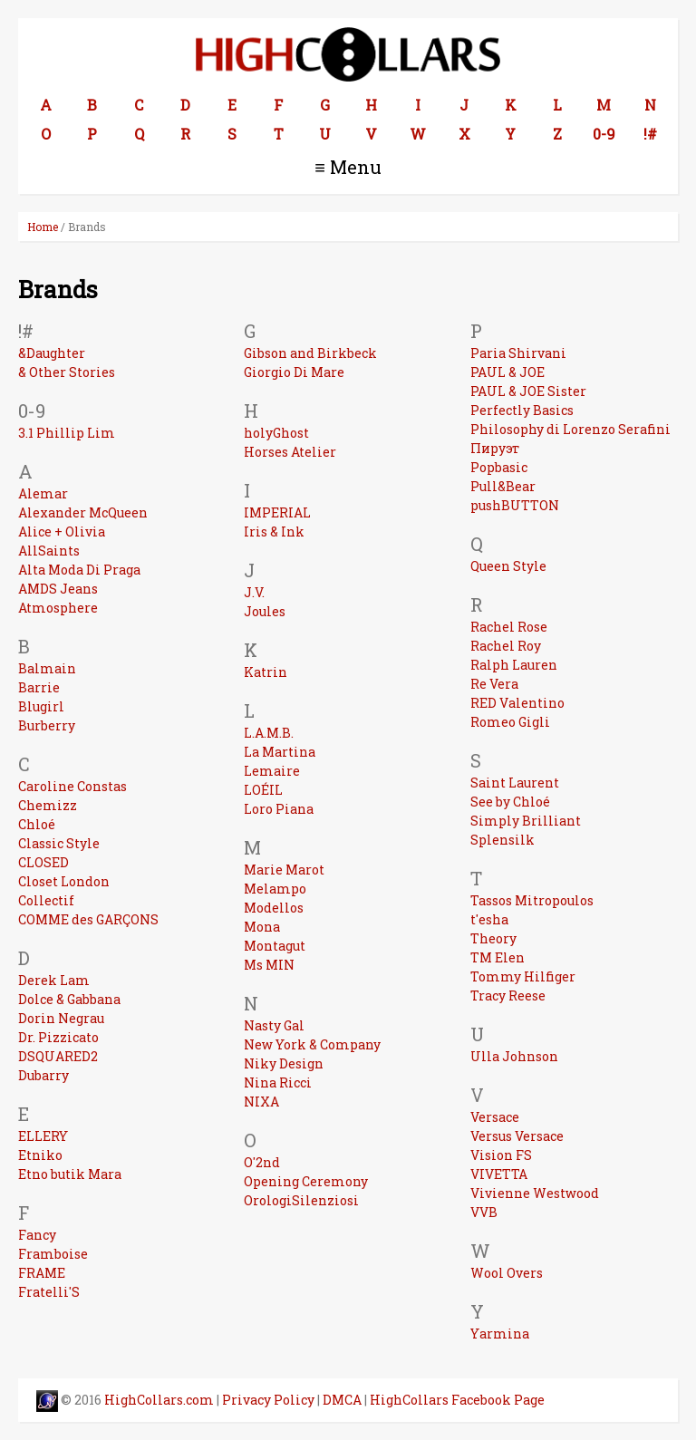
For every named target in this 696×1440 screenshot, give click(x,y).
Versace (494, 1117)
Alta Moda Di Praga (79, 569)
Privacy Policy (268, 1399)
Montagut (274, 945)
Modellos (274, 907)
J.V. (254, 592)
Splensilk (502, 839)
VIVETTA (498, 1174)
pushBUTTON (514, 505)
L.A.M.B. (269, 732)
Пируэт (494, 448)
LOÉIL (263, 789)
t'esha (489, 919)
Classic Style (59, 843)
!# (650, 133)
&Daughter (51, 353)
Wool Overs (506, 1272)
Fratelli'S (49, 1291)
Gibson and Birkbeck (310, 353)
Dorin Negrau (61, 1018)
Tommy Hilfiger (522, 976)
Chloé (36, 824)
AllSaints (49, 550)
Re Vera (494, 683)
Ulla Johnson (514, 1056)
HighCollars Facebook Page (457, 1399)
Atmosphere (58, 607)
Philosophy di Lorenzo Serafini (570, 429)
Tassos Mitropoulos (532, 900)
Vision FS (501, 1155)
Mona (262, 926)
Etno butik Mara (69, 1174)
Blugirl (41, 706)
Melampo (275, 888)
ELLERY (43, 1136)
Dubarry (43, 1075)
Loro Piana (279, 808)
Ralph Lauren (513, 664)
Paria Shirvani (518, 353)
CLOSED (43, 862)
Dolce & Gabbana (69, 999)
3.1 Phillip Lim (66, 432)
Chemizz (47, 805)
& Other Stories (66, 372)
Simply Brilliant (525, 820)
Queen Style (508, 566)
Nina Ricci (278, 1082)
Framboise (53, 1253)
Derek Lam (54, 980)
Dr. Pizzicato (58, 1037)
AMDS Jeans (58, 588)
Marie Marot (284, 869)
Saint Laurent (514, 782)
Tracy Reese (508, 995)
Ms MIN (269, 964)
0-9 (604, 133)
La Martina (279, 751)
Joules (264, 611)
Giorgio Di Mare (294, 372)
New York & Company (312, 1044)
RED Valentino (517, 702)
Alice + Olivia (61, 531)
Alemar (43, 493)
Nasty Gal (274, 1025)
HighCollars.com (159, 1399)
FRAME (41, 1272)
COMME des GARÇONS (88, 919)
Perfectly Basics (522, 410)
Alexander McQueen (83, 512)
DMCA (342, 1399)
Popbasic (498, 467)
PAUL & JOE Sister (528, 391)
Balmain (47, 668)
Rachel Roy (505, 645)
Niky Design (284, 1063)
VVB (484, 1212)
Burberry (46, 725)
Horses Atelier (290, 451)
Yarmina (499, 1333)
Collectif (46, 900)
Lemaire (272, 770)
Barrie (39, 687)
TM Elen (497, 957)
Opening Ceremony (306, 1181)
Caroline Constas (72, 786)
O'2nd (262, 1162)
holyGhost (276, 432)
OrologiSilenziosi (301, 1200)
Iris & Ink (274, 531)
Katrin (265, 672)
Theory (493, 938)
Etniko (40, 1155)
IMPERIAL (277, 512)
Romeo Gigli (510, 721)
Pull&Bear (503, 486)
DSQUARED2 (58, 1056)
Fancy (37, 1234)
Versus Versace (517, 1136)
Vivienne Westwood (534, 1193)
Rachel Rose (508, 626)
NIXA (261, 1101)
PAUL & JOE (507, 372)
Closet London (64, 881)
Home (42, 226)
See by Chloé (510, 801)
